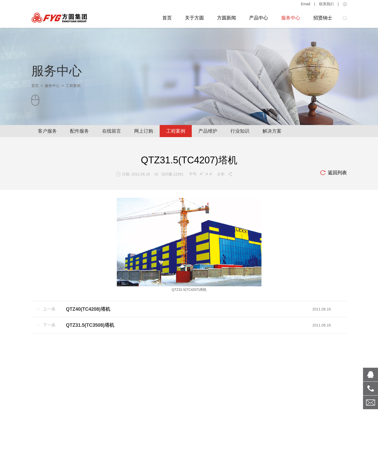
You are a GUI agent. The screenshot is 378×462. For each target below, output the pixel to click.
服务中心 (290, 17)
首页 (167, 17)
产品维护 (207, 131)
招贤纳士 (322, 17)
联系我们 (326, 4)
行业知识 (239, 131)
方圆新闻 (226, 17)
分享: (225, 174)
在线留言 (111, 131)
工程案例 (175, 131)
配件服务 (79, 131)
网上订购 (143, 131)
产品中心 (258, 17)
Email (305, 4)
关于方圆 (194, 17)
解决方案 (272, 131)
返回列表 (333, 173)
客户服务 (47, 131)
